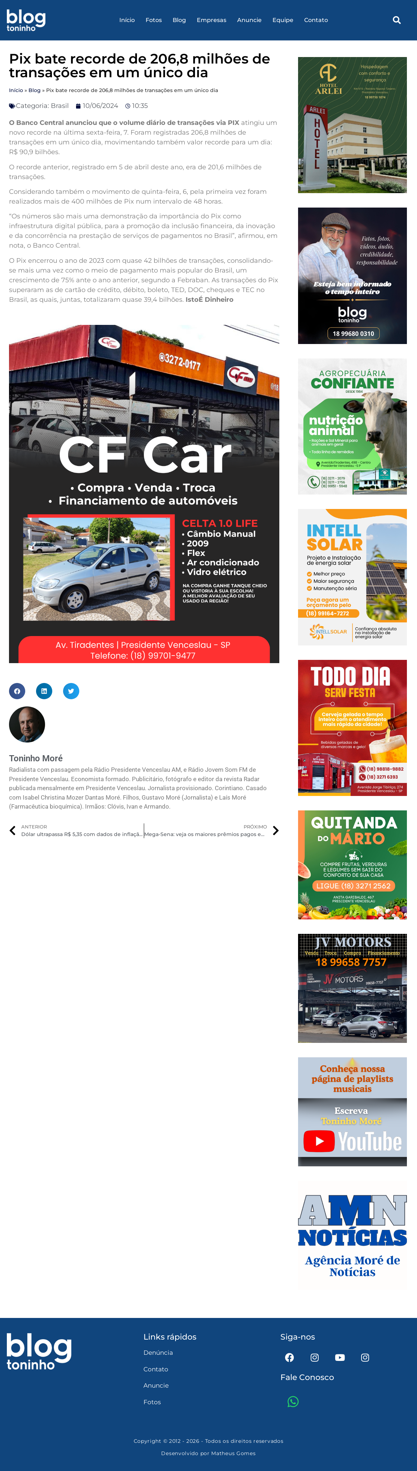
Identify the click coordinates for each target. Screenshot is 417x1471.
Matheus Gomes (233, 1453)
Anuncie (249, 20)
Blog (179, 20)
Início (127, 20)
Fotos (154, 20)
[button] (397, 20)
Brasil (60, 106)
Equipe (282, 20)
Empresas (211, 20)
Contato (316, 20)
